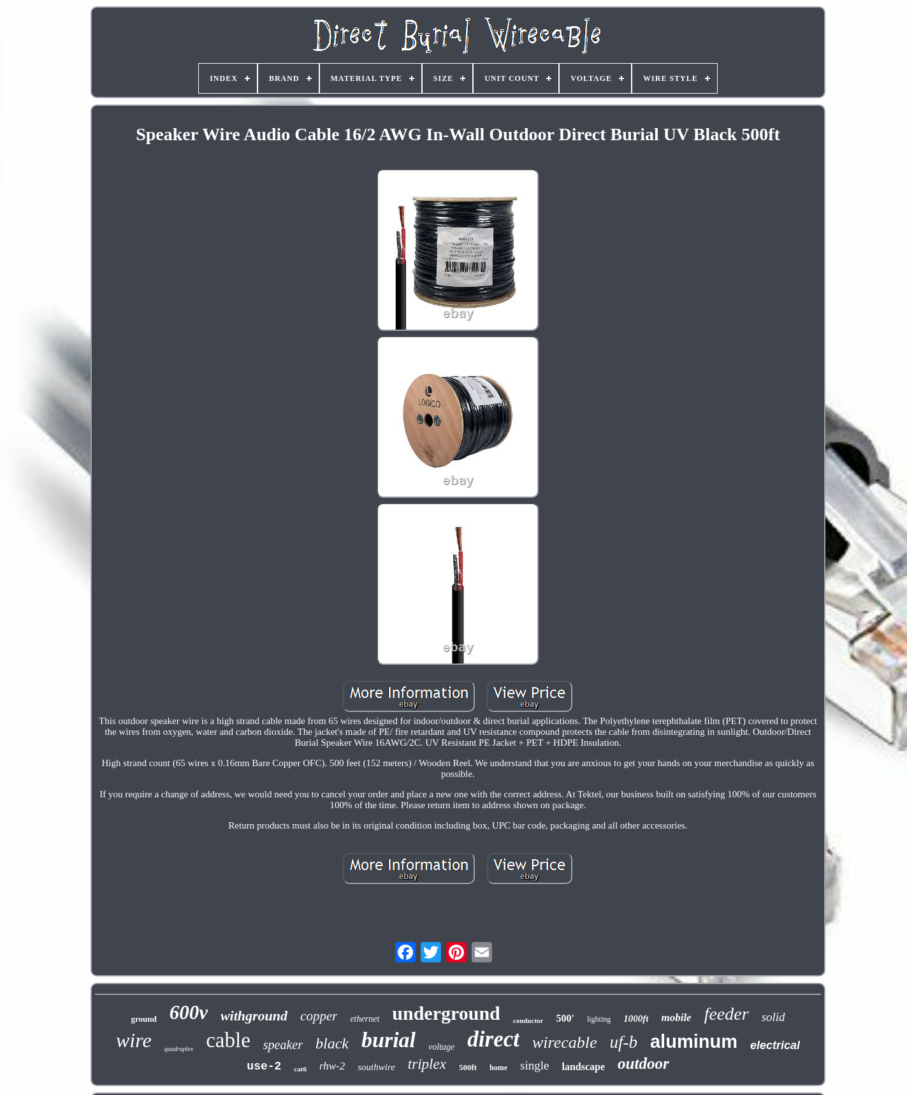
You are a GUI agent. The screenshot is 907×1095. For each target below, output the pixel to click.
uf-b (623, 1042)
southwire (376, 1067)
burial (388, 1040)
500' (565, 1018)
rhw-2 (332, 1066)
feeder (726, 1014)
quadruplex (179, 1048)
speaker (283, 1045)
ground (143, 1019)
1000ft (635, 1018)
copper (318, 1016)
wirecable (564, 1042)
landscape (583, 1066)
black (332, 1043)
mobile (676, 1018)
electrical (775, 1045)
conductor (528, 1020)
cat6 (300, 1069)
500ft (468, 1067)
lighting (599, 1019)
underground (446, 1013)
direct (493, 1039)
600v (189, 1012)
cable (228, 1040)
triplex (427, 1064)
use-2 (264, 1066)
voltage (441, 1047)
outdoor (643, 1063)
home (498, 1067)
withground (254, 1016)
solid (773, 1017)
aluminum (693, 1041)
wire (134, 1040)
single (534, 1065)
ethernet (364, 1019)
